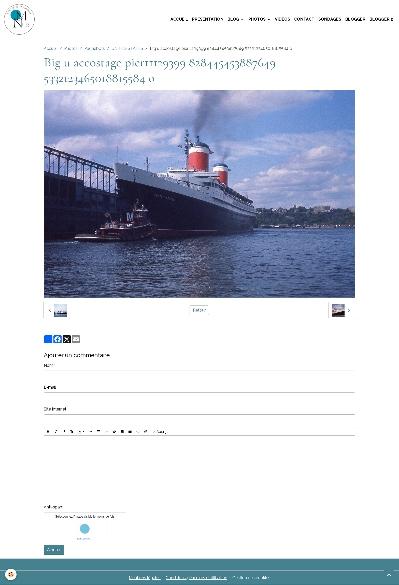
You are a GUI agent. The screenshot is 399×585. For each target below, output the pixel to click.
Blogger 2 (381, 19)
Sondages (329, 19)
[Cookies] (11, 574)
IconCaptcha (83, 538)
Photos (257, 19)
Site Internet (55, 409)
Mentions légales (145, 577)
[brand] (20, 19)
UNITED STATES (127, 48)
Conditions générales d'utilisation (196, 577)
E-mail (50, 387)
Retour (199, 310)
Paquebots (94, 48)
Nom (48, 365)
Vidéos (282, 19)
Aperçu (160, 432)
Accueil (179, 19)
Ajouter (54, 549)
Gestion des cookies (251, 577)
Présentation (207, 19)
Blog (233, 19)
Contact (304, 19)
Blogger (355, 19)
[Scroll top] (388, 574)
